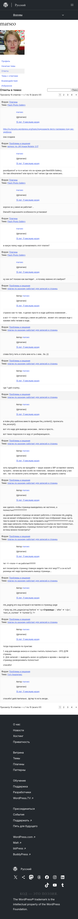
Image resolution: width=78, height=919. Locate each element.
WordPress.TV (23, 798)
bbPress (19, 848)
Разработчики (22, 792)
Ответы (5, 71)
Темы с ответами (9, 76)
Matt (17, 842)
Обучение (19, 780)
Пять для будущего (25, 826)
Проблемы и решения (19, 143)
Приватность (21, 742)
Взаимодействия (9, 81)
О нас (16, 724)
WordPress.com (24, 837)
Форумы (17, 14)
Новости (18, 730)
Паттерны (19, 770)
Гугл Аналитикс (15, 674)
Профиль (5, 61)
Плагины (13, 102)
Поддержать (22, 820)
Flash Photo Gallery (17, 105)
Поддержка (20, 786)
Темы (16, 758)
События (18, 814)
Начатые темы (8, 66)
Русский (26, 869)
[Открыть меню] (73, 5)
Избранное (6, 86)
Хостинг (18, 736)
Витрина (18, 752)
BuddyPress (22, 854)
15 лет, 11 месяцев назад (27, 122)
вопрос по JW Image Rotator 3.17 (23, 146)
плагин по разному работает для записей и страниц (33, 288)
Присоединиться (24, 808)
